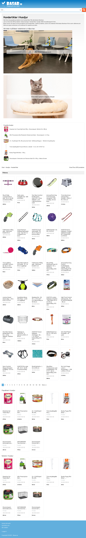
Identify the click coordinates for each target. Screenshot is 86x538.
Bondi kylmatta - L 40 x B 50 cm (37, 367)
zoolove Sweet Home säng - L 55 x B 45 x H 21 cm (8, 298)
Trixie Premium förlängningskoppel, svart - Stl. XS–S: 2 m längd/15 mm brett (23, 233)
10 (24, 385)
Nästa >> (44, 385)
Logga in (4, 531)
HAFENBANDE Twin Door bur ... (21, 442)
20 (27, 385)
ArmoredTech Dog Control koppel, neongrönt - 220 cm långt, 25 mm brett (51, 198)
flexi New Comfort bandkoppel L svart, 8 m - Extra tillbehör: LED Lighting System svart (37, 198)
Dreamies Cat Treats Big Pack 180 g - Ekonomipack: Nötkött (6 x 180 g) (28, 129)
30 (30, 385)
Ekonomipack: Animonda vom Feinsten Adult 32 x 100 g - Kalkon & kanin (28, 158)
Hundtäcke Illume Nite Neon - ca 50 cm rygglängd (22, 298)
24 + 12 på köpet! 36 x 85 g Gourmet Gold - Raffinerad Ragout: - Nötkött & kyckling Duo (32, 141)
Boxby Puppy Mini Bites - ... (66, 411)
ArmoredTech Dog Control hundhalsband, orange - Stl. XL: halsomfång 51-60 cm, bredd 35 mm (66, 266)
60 (39, 385)
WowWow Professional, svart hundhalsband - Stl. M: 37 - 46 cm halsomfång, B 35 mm (51, 370)
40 (33, 385)
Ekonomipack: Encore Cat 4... (36, 442)
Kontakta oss (6, 525)
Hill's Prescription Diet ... (22, 411)
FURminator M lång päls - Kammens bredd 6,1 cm (37, 264)
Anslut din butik (6, 523)
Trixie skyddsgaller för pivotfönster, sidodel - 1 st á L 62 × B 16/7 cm (27, 146)
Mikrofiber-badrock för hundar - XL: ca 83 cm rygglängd (22, 264)
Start (3, 167)
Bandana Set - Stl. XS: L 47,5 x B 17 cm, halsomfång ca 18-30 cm (37, 299)
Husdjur (8, 167)
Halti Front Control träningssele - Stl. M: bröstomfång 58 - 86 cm (66, 299)
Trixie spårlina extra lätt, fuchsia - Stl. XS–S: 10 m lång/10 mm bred (8, 265)
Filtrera (5, 173)
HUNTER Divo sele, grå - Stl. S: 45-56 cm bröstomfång (22, 367)
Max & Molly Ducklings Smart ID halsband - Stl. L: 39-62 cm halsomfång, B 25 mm (51, 266)
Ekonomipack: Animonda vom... (7, 442)
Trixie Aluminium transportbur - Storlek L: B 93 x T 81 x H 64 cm (66, 197)
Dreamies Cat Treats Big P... (7, 411)
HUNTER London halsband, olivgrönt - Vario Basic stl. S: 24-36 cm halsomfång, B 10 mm (51, 301)
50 (36, 385)
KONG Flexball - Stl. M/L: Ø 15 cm (51, 230)
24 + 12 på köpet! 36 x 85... (37, 411)
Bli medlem (5, 527)
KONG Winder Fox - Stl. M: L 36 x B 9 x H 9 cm (51, 333)
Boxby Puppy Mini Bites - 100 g (17, 152)
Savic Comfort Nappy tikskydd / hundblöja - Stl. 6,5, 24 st (8, 368)
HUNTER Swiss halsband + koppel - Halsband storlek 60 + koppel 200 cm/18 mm (66, 233)
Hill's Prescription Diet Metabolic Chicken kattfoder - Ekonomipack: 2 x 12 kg (29, 135)
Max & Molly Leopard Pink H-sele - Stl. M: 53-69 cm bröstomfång (8, 197)
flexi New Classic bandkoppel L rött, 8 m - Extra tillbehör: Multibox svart (8, 335)
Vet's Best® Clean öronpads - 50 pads (66, 333)
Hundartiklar (14, 167)
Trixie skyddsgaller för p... (51, 411)
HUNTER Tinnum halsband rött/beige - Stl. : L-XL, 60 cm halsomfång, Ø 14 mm (37, 335)
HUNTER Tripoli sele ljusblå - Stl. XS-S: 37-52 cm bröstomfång (36, 232)
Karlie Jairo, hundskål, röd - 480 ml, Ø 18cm (22, 196)
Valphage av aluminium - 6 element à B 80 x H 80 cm (22, 334)
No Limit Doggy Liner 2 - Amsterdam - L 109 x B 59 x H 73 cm (66, 368)
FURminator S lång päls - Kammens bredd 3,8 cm (8, 231)
